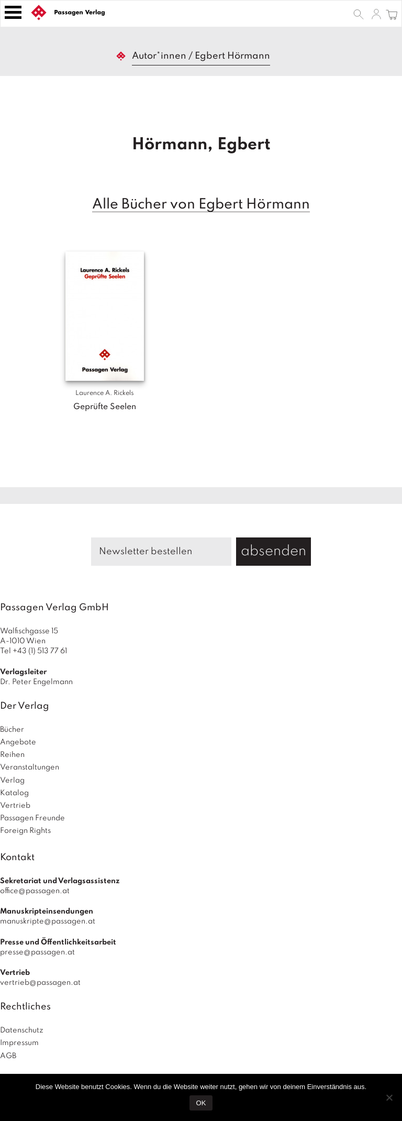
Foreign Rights (25, 830)
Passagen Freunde (32, 818)
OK (201, 1103)
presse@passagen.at (37, 952)
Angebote (18, 742)
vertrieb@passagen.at (40, 982)
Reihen (12, 755)
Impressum (19, 1043)
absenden (273, 551)
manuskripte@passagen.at (47, 921)
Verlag (12, 780)
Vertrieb (15, 805)
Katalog (14, 793)
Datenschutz (21, 1030)
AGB (8, 1056)
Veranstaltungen (29, 767)
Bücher (12, 729)
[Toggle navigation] (13, 12)
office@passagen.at (35, 891)
